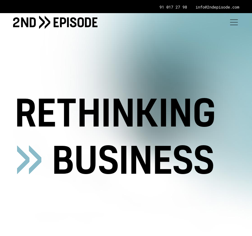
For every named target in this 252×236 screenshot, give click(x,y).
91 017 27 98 (173, 7)
